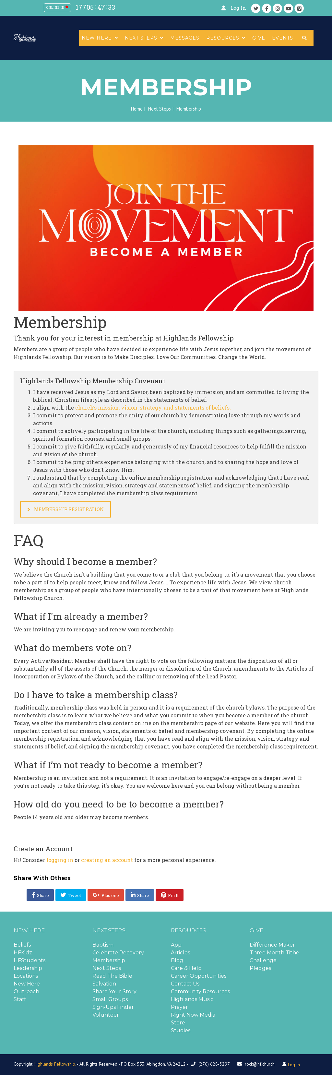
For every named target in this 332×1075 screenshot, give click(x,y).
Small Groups (110, 999)
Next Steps (159, 109)
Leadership (28, 968)
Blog (177, 960)
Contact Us (185, 984)
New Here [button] (100, 38)
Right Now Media (193, 1015)
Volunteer (105, 1015)
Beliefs (22, 945)
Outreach (26, 991)
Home (137, 109)
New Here (27, 984)
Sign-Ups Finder (113, 1007)
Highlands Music (192, 999)
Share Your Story (114, 991)
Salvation (104, 984)
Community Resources (200, 991)
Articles (180, 953)
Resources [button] (225, 38)
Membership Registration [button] (65, 509)
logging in (59, 859)
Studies (180, 1030)
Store (178, 1023)
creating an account (107, 859)
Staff (20, 999)
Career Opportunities (198, 976)
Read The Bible (112, 976)
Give (258, 38)
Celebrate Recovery (118, 953)
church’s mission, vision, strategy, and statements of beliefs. (153, 407)
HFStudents (29, 960)
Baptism (102, 945)
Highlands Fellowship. (55, 1064)
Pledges (260, 968)
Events (282, 38)
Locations (26, 976)
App (176, 945)
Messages (184, 38)
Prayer (179, 1007)
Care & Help (186, 968)
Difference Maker (272, 945)
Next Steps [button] (144, 38)
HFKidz (23, 953)
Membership (108, 960)
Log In (238, 8)
